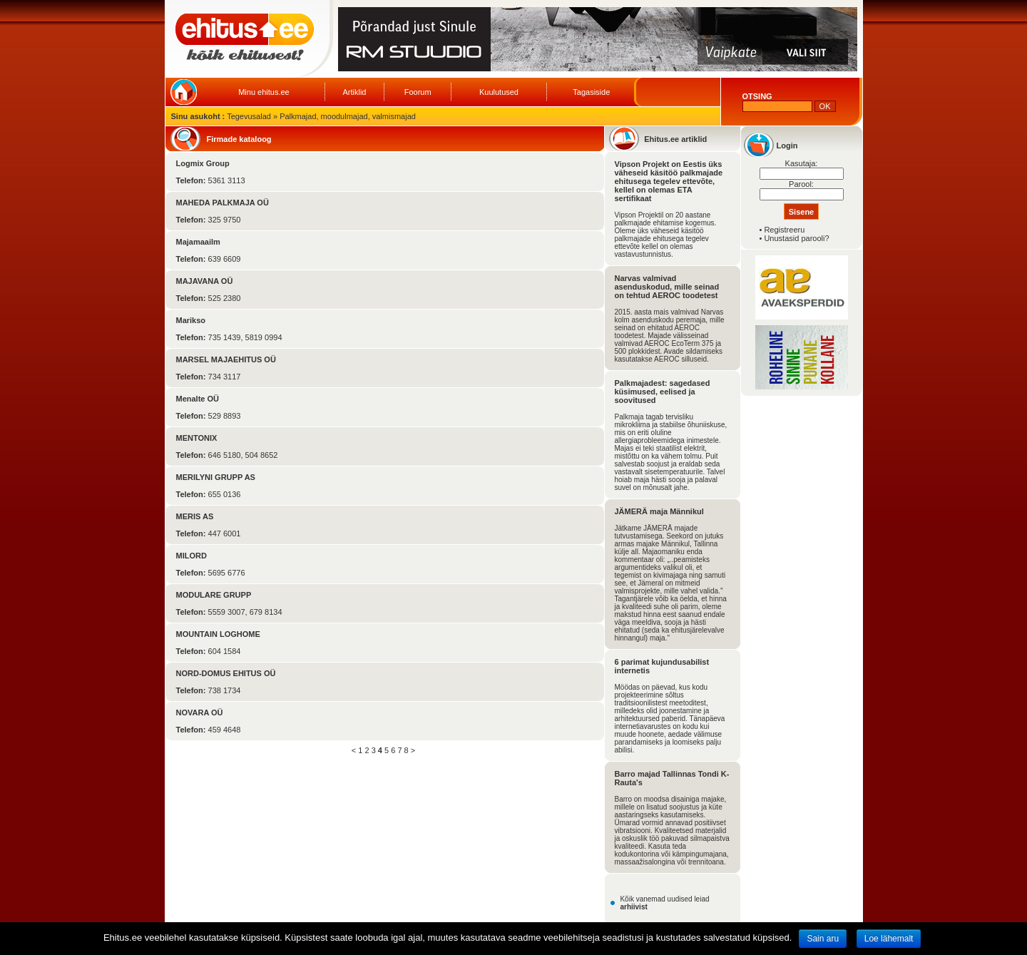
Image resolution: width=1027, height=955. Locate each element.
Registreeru (784, 229)
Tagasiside (591, 92)
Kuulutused (498, 92)
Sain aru (823, 939)
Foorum (417, 92)
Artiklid (354, 92)
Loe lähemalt (889, 939)
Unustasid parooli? (796, 238)
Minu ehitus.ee (264, 92)
